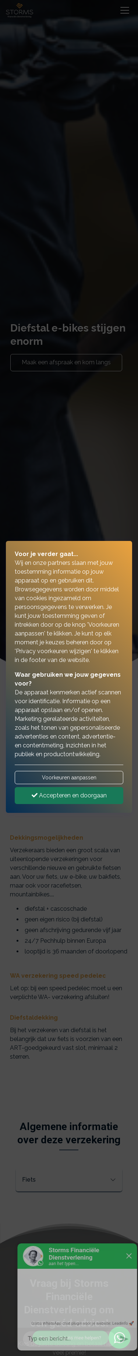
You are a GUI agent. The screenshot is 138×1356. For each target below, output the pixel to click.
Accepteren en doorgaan (69, 795)
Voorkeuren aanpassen (69, 777)
